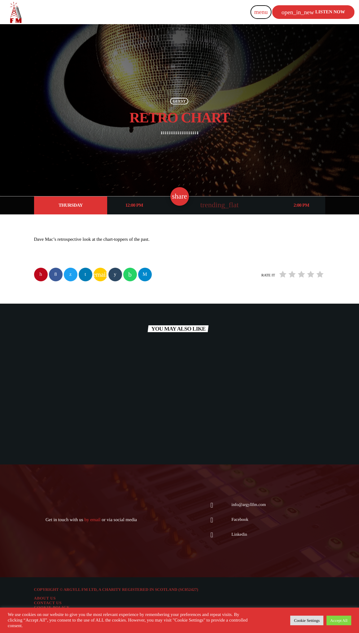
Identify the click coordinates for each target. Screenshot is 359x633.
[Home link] (15, 12)
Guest (179, 101)
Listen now (313, 12)
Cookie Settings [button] (307, 620)
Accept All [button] (339, 620)
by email (92, 519)
